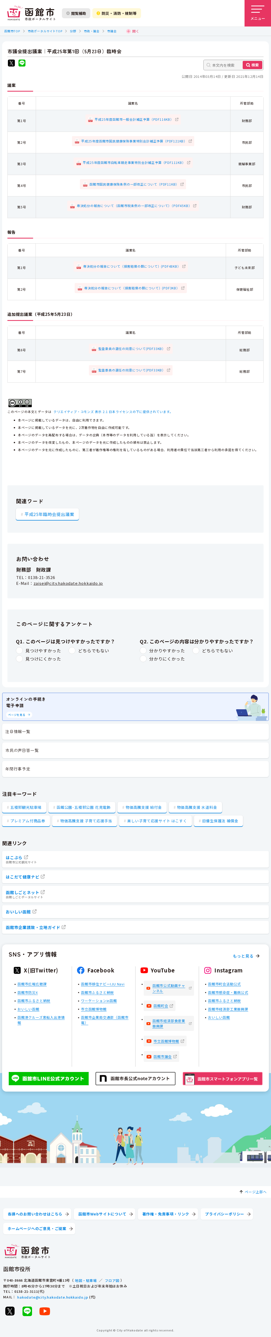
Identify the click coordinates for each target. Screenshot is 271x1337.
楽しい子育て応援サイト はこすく (157, 820)
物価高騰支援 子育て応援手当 (86, 820)
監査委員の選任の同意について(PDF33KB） (131, 348)
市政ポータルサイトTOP (45, 31)
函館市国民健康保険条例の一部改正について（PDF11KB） (134, 184)
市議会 (111, 31)
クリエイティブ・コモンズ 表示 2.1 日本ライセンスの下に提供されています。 (113, 411)
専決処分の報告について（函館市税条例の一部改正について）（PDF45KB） (134, 205)
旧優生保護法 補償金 (220, 820)
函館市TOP (12, 31)
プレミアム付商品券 (27, 820)
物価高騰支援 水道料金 (197, 807)
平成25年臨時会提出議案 (49, 514)
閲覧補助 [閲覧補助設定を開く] (76, 13)
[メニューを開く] (258, 13)
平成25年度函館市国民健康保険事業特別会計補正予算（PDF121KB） (134, 141)
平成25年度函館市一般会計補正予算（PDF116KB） (134, 119)
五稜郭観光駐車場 (26, 807)
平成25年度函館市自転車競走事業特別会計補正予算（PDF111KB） (134, 162)
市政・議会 (92, 31)
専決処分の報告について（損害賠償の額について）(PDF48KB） (132, 266)
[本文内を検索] (233, 65)
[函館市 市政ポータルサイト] (31, 13)
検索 (255, 65)
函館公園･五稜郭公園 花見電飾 (84, 807)
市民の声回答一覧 (22, 750)
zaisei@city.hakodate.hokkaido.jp (68, 583)
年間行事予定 (17, 768)
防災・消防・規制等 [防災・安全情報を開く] (117, 13)
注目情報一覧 (17, 731)
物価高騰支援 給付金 (144, 807)
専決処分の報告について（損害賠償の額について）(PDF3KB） (132, 288)
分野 (73, 31)
